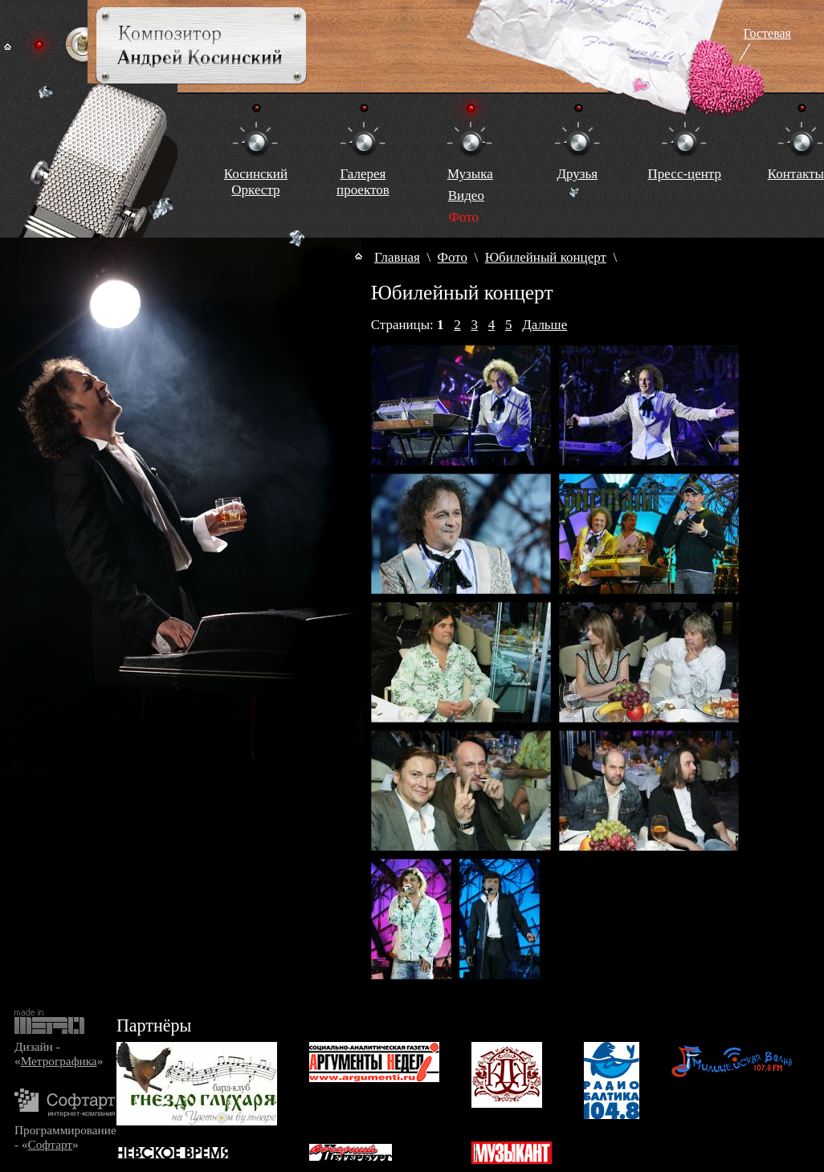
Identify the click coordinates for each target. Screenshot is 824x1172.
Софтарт (50, 1144)
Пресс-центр (684, 173)
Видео (466, 195)
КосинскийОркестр (256, 181)
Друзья (577, 173)
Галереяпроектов (363, 181)
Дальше (544, 324)
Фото (452, 257)
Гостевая (767, 33)
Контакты (796, 173)
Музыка (470, 173)
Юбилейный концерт (545, 257)
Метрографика (59, 1061)
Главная (397, 257)
